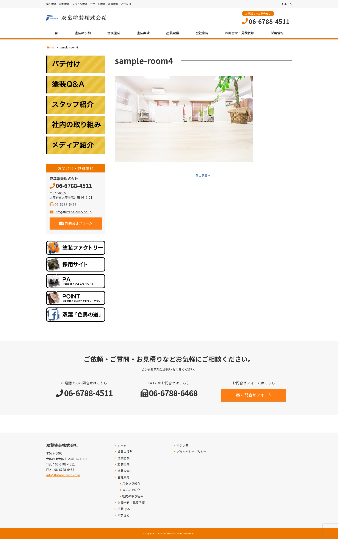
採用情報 (277, 34)
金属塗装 (113, 34)
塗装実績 (143, 34)
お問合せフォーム (76, 224)
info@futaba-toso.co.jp (71, 213)
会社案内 (202, 34)
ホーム (288, 4)
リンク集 (183, 447)
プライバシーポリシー (192, 453)
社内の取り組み (132, 498)
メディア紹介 (131, 491)
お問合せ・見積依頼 (239, 34)
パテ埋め (123, 517)
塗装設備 (172, 34)
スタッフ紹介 (131, 485)
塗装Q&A (123, 510)
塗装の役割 (83, 34)
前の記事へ (203, 177)
